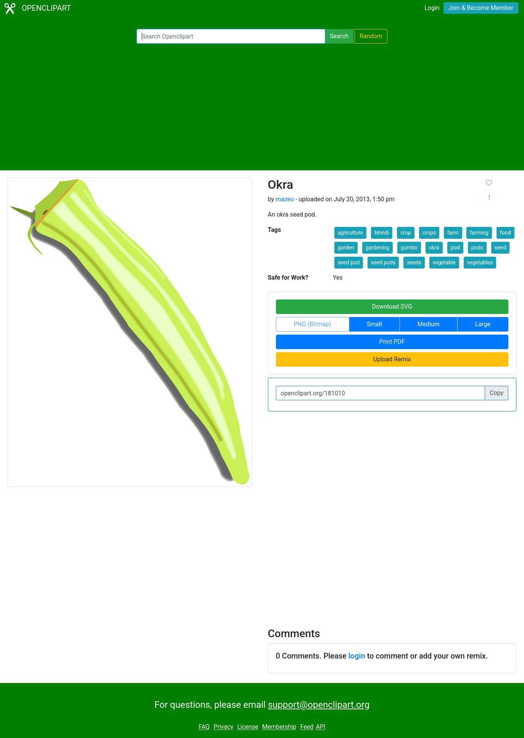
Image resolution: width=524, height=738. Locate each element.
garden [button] (346, 247)
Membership (279, 727)
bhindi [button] (381, 233)
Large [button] (482, 324)
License (247, 727)
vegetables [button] (480, 262)
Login (431, 7)
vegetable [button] (444, 262)
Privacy (224, 727)
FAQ (204, 727)
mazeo (285, 199)
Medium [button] (429, 324)
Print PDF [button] (392, 341)
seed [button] (500, 247)
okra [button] (434, 247)
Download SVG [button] (392, 306)
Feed (307, 727)
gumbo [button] (409, 247)
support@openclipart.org (318, 704)
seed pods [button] (383, 262)
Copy (496, 393)
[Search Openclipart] (231, 36)
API (321, 727)
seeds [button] (414, 262)
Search (339, 36)
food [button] (505, 233)
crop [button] (405, 233)
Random (371, 36)
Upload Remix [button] (392, 359)
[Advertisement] (262, 106)
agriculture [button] (350, 233)
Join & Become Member (480, 7)
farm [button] (453, 233)
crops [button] (429, 233)
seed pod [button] (349, 262)
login (356, 655)
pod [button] (455, 247)
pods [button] (477, 247)
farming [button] (479, 233)
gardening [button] (377, 247)
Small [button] (374, 324)
